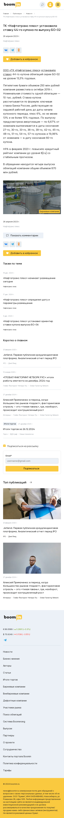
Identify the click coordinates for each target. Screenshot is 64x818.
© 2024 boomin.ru (11, 784)
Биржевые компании (14, 686)
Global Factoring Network (39, 386)
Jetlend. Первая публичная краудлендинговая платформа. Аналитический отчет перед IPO (30, 356)
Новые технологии (27, 434)
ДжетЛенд (12, 363)
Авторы (7, 665)
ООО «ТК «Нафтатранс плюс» (21, 70)
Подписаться (31, 468)
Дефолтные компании (15, 700)
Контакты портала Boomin (17, 756)
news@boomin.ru (11, 791)
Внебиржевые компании (16, 693)
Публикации (17, 13)
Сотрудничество (12, 749)
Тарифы (7, 770)
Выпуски (7, 728)
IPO (4, 363)
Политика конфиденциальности (20, 763)
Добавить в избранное (24, 59)
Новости (29, 13)
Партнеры (8, 735)
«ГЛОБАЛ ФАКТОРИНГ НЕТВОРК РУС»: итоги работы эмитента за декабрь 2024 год (28, 379)
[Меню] (58, 5)
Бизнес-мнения (11, 658)
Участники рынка (12, 707)
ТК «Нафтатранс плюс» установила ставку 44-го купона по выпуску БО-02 (30, 17)
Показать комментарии (24, 235)
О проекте (9, 742)
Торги (5, 434)
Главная (6, 13)
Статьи (7, 672)
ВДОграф (13, 434)
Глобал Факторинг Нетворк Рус (15, 386)
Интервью (7, 415)
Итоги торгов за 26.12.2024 (19, 429)
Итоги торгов (10, 424)
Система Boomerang (14, 721)
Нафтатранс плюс (11, 41)
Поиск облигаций (12, 714)
